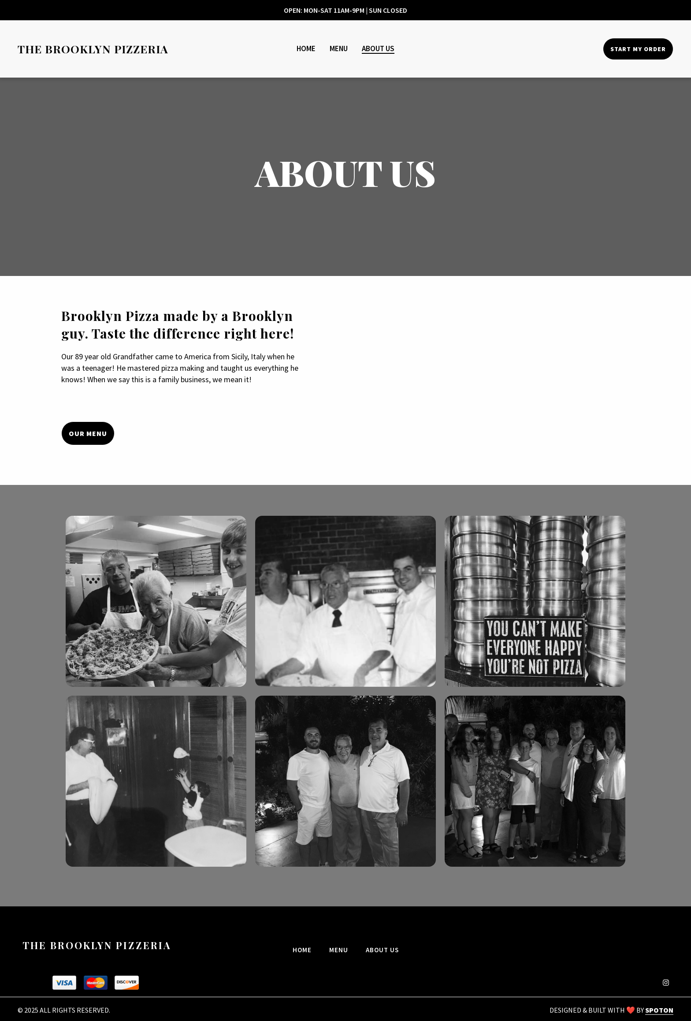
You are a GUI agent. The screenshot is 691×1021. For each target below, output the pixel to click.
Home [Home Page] (306, 48)
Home (305, 949)
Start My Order (638, 49)
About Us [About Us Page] (378, 48)
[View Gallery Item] (156, 601)
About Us (385, 949)
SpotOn (659, 1010)
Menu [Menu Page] (339, 48)
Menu (341, 949)
